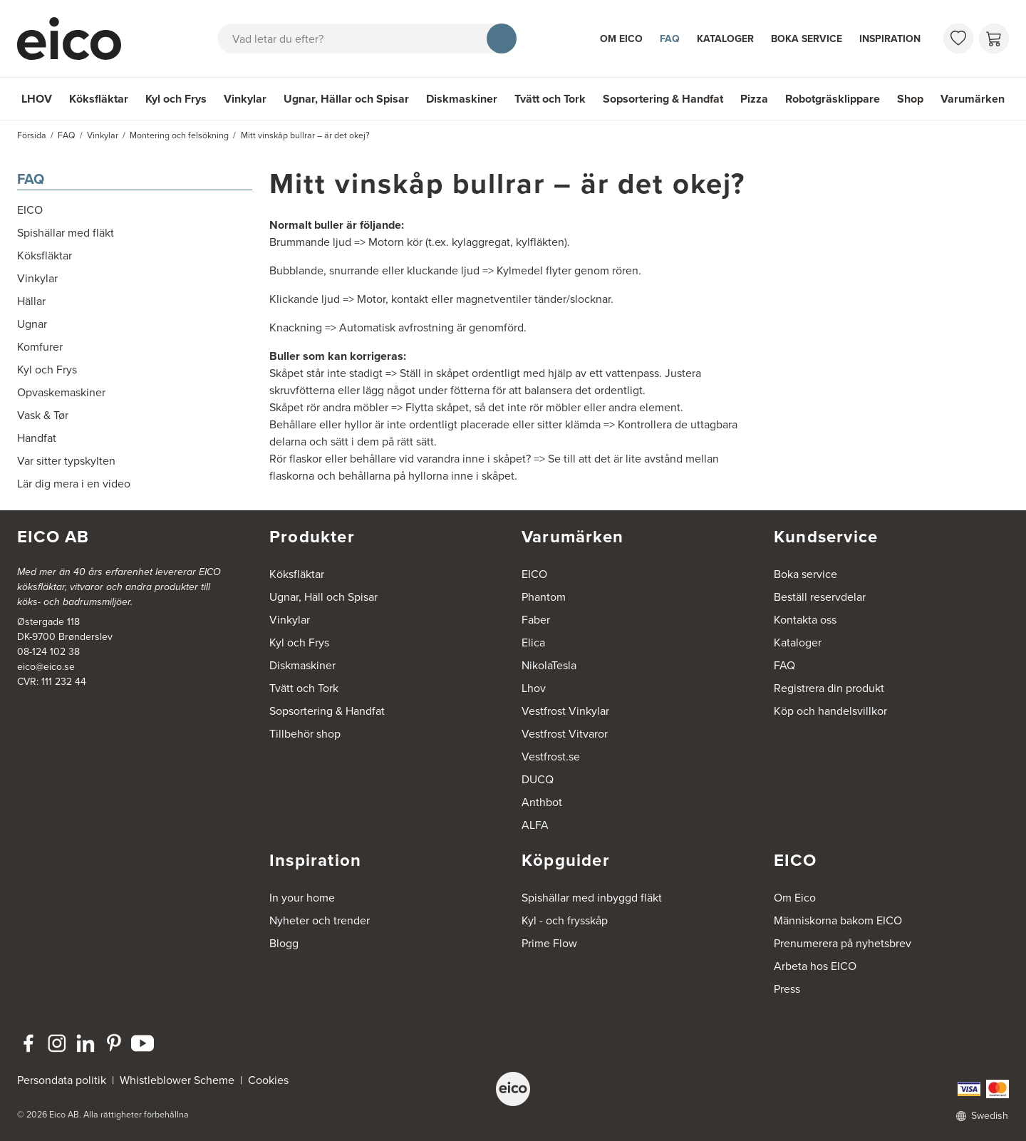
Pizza (754, 99)
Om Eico (621, 38)
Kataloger (725, 38)
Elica (533, 642)
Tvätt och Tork (550, 99)
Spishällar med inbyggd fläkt (592, 897)
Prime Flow (549, 943)
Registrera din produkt (829, 688)
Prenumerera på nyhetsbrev (842, 943)
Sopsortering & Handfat (663, 99)
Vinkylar (245, 99)
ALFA (535, 825)
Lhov (534, 688)
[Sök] (502, 38)
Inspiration (890, 38)
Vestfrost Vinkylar (565, 711)
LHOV (36, 99)
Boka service (806, 38)
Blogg (284, 943)
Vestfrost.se (551, 756)
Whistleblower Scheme (177, 1080)
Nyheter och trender (319, 920)
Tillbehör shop (305, 734)
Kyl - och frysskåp (565, 920)
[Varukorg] (994, 38)
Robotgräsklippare (832, 99)
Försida (31, 135)
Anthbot (542, 802)
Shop (910, 99)
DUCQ (538, 779)
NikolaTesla (549, 665)
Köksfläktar (98, 99)
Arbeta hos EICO (815, 966)
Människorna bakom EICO (838, 920)
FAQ (670, 38)
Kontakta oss (805, 619)
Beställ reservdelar (820, 597)
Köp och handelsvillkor (830, 711)
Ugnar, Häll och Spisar (323, 597)
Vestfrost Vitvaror (565, 734)
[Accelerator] (75, 38)
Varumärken (972, 99)
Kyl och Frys (176, 99)
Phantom (544, 597)
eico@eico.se (46, 666)
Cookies (268, 1080)
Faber (536, 619)
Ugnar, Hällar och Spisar (346, 99)
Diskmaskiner (461, 99)
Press (787, 989)
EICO (534, 574)
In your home (302, 897)
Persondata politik (61, 1080)
